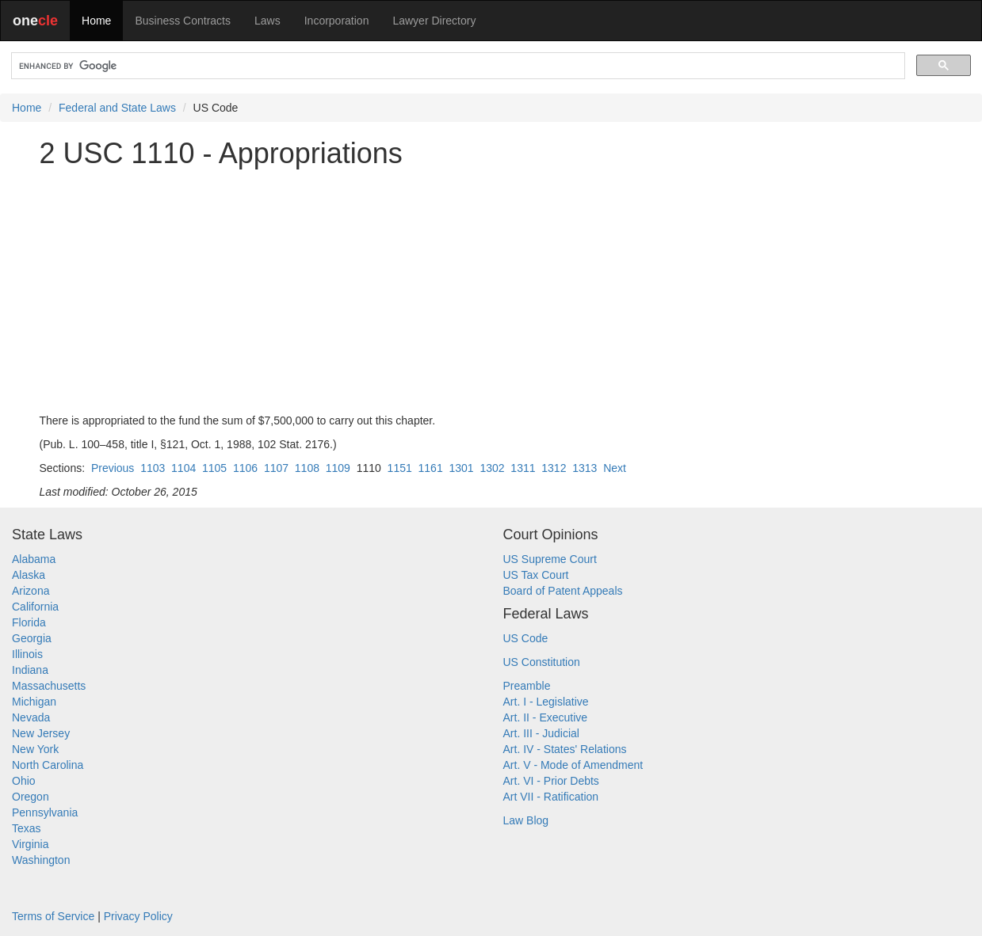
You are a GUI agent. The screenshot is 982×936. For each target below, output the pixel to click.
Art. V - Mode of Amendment (573, 765)
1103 (152, 468)
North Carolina (47, 765)
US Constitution (541, 662)
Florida (29, 622)
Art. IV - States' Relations (565, 749)
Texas (26, 828)
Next (614, 468)
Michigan (34, 701)
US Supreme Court (550, 559)
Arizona (30, 590)
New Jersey (41, 733)
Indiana (30, 670)
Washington (41, 860)
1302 (492, 468)
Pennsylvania (45, 812)
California (35, 606)
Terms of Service (53, 916)
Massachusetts (49, 685)
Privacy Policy (138, 916)
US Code (525, 638)
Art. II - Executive (545, 717)
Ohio (24, 780)
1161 (430, 468)
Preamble (527, 685)
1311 (522, 468)
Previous (112, 468)
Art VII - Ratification (551, 796)
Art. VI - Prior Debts (551, 780)
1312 (553, 468)
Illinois (27, 654)
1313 (584, 468)
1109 (338, 468)
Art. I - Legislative (546, 701)
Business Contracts (183, 20)
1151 (400, 468)
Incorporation (336, 20)
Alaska (28, 575)
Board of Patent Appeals (563, 590)
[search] (456, 66)
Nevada (31, 717)
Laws (267, 20)
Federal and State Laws (117, 107)
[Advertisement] (491, 290)
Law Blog (526, 820)
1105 (214, 468)
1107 (276, 468)
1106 (245, 468)
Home (96, 20)
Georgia (32, 638)
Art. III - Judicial (541, 733)
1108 (307, 468)
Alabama (33, 559)
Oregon (30, 796)
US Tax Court (536, 575)
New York (35, 749)
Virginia (30, 844)
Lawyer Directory (434, 20)
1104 (183, 468)
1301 (461, 468)
